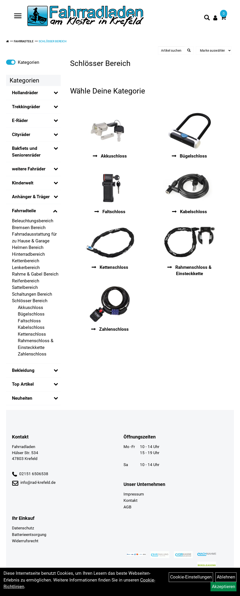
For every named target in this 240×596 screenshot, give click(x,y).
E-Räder (20, 120)
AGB (127, 507)
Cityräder (21, 134)
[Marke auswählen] (214, 50)
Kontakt (131, 500)
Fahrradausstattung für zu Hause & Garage (34, 237)
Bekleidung (23, 370)
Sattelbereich (25, 287)
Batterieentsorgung (29, 534)
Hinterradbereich (28, 254)
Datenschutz (23, 528)
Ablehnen (226, 577)
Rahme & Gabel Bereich (35, 274)
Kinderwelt (22, 183)
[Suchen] (188, 50)
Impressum (134, 494)
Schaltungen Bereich (32, 294)
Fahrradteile (24, 41)
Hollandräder (25, 92)
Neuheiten (22, 398)
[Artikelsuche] (207, 18)
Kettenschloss (32, 334)
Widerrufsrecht (25, 541)
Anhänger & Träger (31, 196)
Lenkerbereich (26, 267)
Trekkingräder (26, 106)
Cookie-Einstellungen (191, 577)
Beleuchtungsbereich (32, 220)
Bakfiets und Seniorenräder (26, 152)
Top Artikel (23, 384)
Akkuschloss (30, 307)
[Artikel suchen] (171, 50)
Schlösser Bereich (53, 41)
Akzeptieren (223, 586)
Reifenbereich (25, 281)
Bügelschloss (31, 314)
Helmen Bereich (27, 247)
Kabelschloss (31, 327)
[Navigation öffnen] (18, 17)
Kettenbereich (25, 260)
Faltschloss (29, 320)
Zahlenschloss (32, 354)
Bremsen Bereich (28, 227)
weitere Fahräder (28, 169)
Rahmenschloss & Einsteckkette (35, 344)
